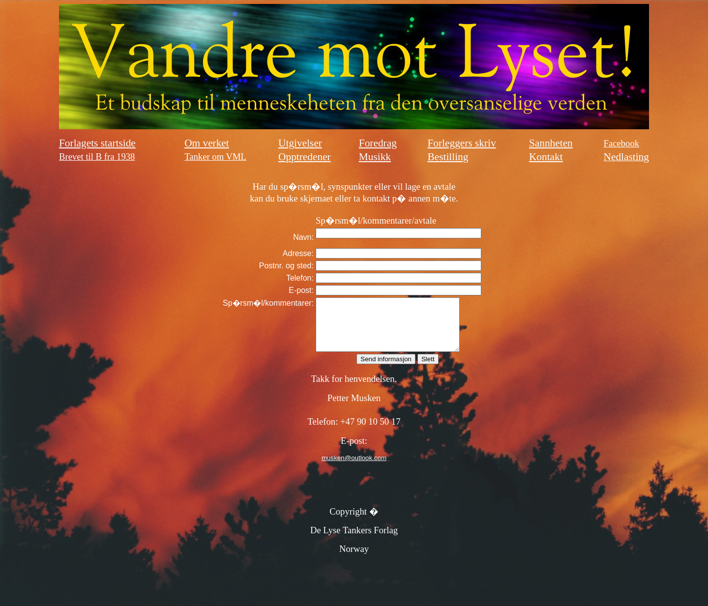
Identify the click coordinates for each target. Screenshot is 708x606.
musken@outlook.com (354, 468)
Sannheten (551, 143)
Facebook (622, 143)
